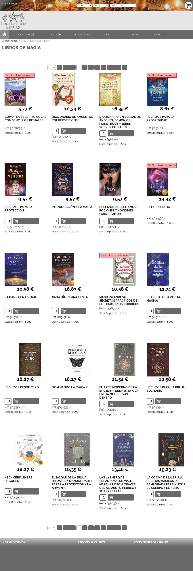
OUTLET (133, 34)
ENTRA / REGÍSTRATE (15, 7)
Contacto (82, 546)
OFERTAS (109, 34)
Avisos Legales (142, 550)
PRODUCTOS (25, 34)
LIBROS (55, 34)
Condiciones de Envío (146, 546)
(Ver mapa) (143, 566)
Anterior (69, 67)
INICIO (24, 41)
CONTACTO (159, 34)
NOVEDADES (82, 34)
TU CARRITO (172, 3)
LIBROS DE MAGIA (40, 41)
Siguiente (114, 67)
